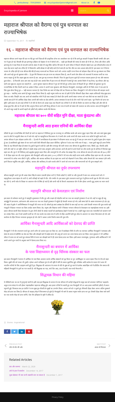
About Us (85, 2)
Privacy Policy (57, 397)
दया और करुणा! (14, 366)
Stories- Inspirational (16, 322)
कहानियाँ (32, 41)
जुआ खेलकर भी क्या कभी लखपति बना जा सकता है (27, 375)
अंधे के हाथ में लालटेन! (16, 370)
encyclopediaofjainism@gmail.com (62, 2)
